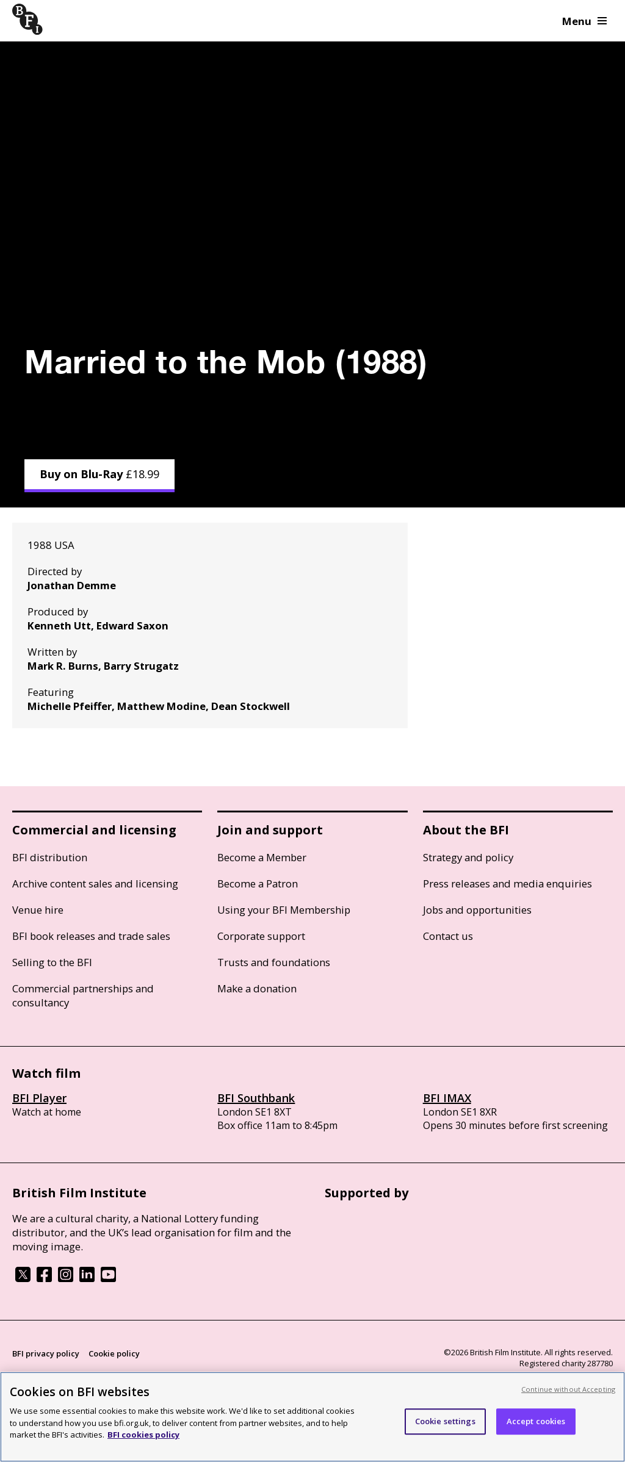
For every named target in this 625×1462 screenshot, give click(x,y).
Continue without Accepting (568, 1389)
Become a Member (261, 857)
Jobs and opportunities (477, 910)
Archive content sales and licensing (95, 883)
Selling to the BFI (52, 962)
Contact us (448, 936)
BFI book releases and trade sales (91, 936)
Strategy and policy (468, 857)
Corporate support (261, 936)
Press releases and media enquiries (507, 883)
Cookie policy (114, 1353)
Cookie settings (445, 1421)
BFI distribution (49, 857)
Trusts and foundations (273, 962)
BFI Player (39, 1098)
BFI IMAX (447, 1098)
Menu (584, 21)
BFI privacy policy (45, 1353)
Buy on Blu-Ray (99, 474)
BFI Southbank (256, 1098)
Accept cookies (536, 1421)
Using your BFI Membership (283, 910)
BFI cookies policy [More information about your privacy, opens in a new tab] (143, 1434)
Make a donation (257, 988)
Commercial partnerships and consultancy (83, 995)
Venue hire (37, 910)
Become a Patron (257, 883)
